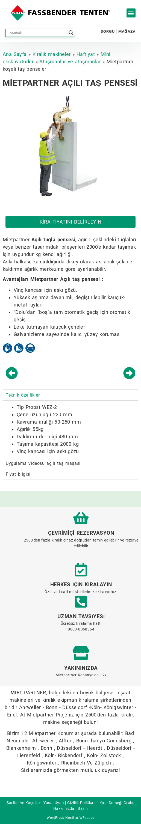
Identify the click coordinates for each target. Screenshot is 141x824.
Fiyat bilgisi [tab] (18, 474)
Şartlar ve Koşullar (23, 803)
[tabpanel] (70, 429)
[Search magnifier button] (71, 33)
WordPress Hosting (62, 818)
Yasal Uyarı (53, 803)
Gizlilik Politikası (81, 803)
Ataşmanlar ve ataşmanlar (70, 61)
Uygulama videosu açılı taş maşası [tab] (43, 463)
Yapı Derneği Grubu (117, 803)
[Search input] (38, 33)
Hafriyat (86, 54)
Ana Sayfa (15, 54)
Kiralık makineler (52, 54)
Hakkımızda (63, 808)
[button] (131, 12)
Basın (83, 808)
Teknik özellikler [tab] (23, 395)
